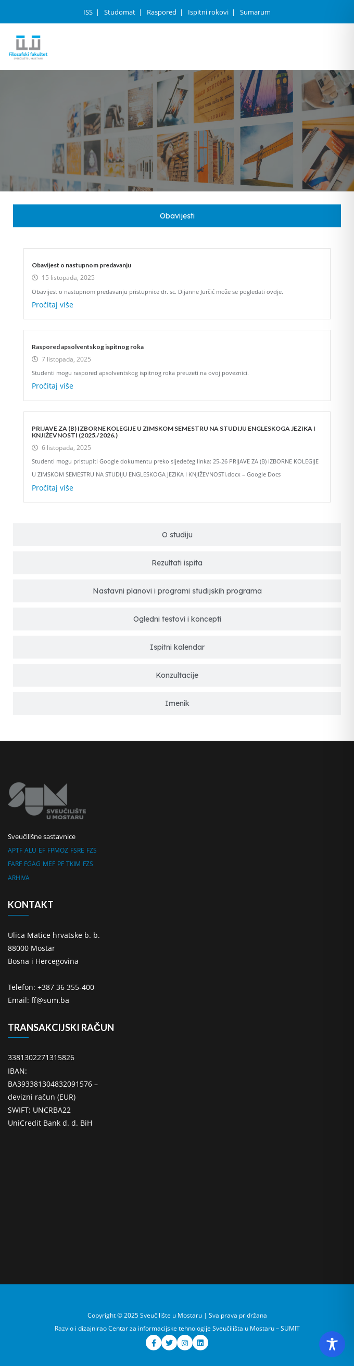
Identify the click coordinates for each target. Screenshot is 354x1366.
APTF (15, 850)
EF (42, 850)
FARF (15, 863)
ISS (88, 12)
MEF (49, 863)
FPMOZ (57, 850)
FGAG (32, 863)
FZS (91, 850)
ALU (30, 850)
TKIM (73, 863)
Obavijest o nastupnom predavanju (81, 265)
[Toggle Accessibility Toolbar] (332, 1344)
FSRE (77, 850)
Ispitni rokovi (209, 12)
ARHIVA (19, 877)
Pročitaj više (52, 305)
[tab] (177, 215)
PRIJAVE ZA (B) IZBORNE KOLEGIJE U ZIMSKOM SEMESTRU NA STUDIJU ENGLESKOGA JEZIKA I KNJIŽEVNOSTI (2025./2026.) (173, 431)
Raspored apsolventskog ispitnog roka (88, 347)
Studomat (120, 12)
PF (60, 863)
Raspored (162, 12)
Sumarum (255, 12)
